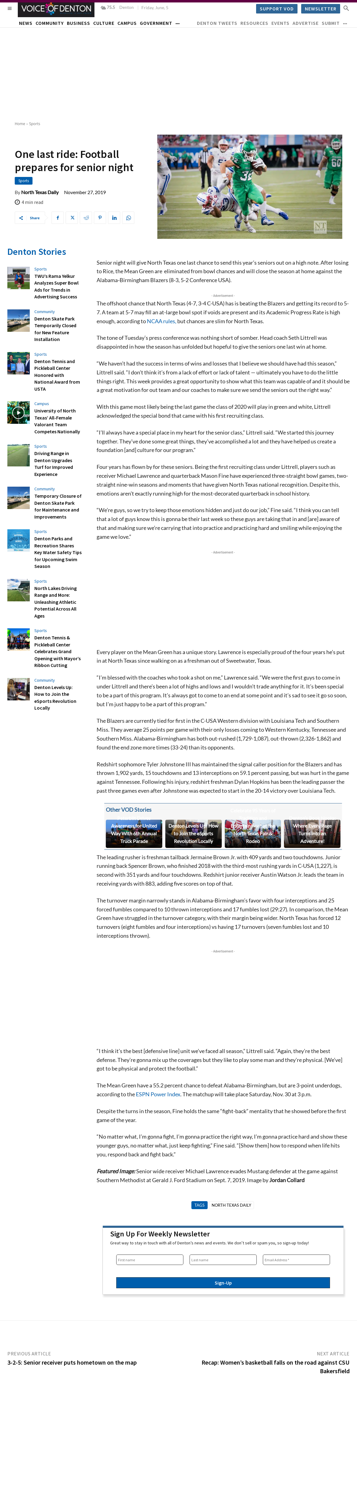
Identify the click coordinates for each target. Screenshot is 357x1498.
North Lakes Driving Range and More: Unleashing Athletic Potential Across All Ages (55, 601)
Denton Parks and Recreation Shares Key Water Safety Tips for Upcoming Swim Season (58, 551)
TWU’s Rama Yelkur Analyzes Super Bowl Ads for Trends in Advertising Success (56, 286)
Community (44, 311)
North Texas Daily (40, 192)
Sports (34, 123)
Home (20, 123)
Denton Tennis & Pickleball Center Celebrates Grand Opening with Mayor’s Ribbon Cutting (57, 650)
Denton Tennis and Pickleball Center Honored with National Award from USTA (57, 375)
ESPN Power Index (158, 1094)
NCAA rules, (162, 321)
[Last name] (223, 1260)
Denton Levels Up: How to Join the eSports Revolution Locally (193, 833)
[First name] (149, 1260)
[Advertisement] (178, 74)
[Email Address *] (296, 1260)
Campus (41, 403)
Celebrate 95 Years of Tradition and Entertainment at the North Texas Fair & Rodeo (252, 825)
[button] (346, 8)
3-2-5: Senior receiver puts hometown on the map (72, 1362)
